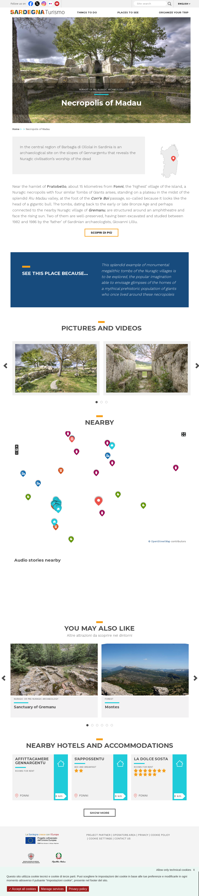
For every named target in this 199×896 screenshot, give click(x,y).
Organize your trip (173, 12)
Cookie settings (100, 838)
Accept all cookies (22, 889)
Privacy (143, 835)
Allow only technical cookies (177, 870)
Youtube (57, 3)
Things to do (87, 12)
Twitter (37, 3)
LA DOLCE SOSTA (151, 759)
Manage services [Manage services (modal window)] (52, 889)
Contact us (122, 838)
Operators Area (124, 835)
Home (15, 129)
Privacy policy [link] (78, 889)
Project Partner (98, 835)
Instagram (43, 3)
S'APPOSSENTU (89, 759)
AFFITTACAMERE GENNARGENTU (32, 761)
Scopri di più (101, 232)
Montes (112, 707)
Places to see (128, 12)
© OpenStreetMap (159, 541)
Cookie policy (160, 835)
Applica (169, 3)
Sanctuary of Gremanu (35, 707)
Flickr (50, 3)
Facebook (30, 3)
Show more (99, 813)
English (183, 3)
